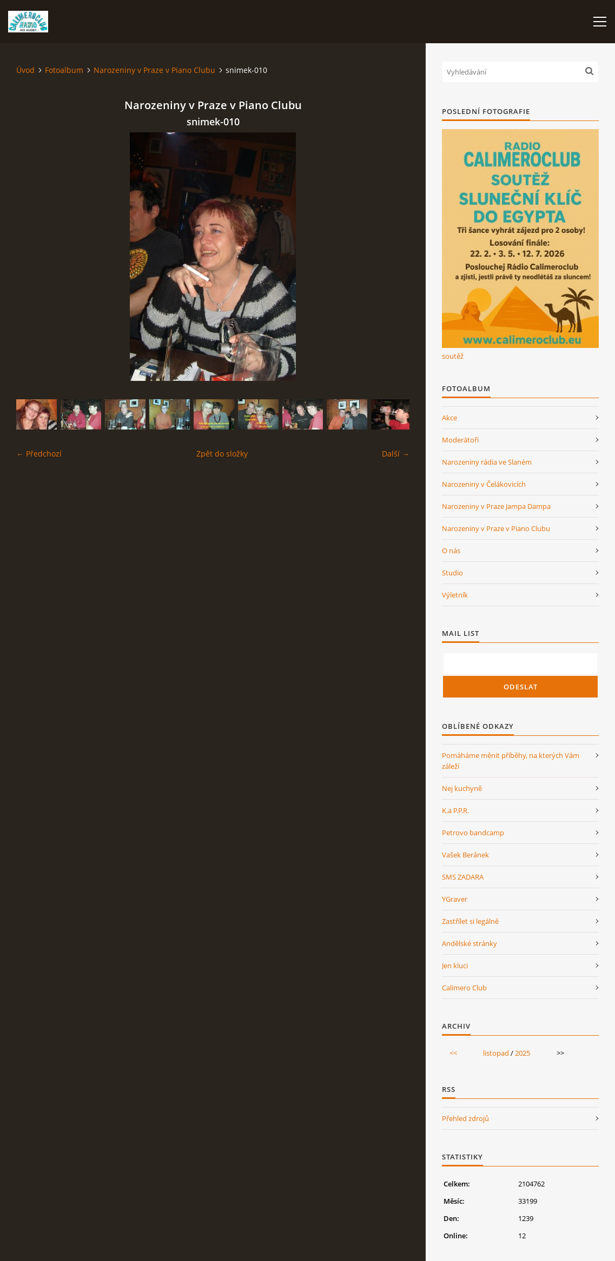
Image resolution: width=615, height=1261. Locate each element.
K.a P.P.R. (455, 810)
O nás (451, 550)
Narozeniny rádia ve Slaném (487, 462)
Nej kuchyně (462, 788)
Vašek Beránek (465, 855)
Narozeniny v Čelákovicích (484, 484)
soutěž (453, 356)
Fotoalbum (64, 70)
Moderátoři (460, 440)
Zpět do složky (222, 453)
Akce (449, 417)
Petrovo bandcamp (473, 832)
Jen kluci (455, 965)
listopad (496, 1053)
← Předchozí (39, 453)
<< (453, 1053)
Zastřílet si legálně (470, 921)
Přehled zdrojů (465, 1118)
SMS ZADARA (463, 877)
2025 (522, 1053)
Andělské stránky (469, 943)
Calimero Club (464, 987)
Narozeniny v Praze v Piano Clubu (154, 70)
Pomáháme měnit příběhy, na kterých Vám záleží (510, 760)
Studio (452, 573)
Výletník (455, 595)
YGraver (454, 899)
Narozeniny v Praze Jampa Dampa (496, 506)
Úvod (25, 70)
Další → (395, 453)
